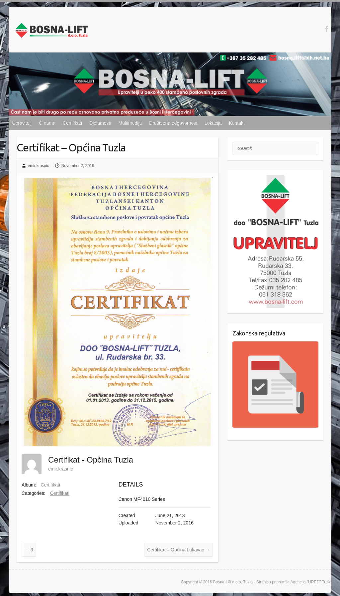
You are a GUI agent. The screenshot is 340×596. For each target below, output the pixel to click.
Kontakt (236, 123)
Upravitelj (22, 123)
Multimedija (130, 123)
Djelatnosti (100, 123)
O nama (47, 123)
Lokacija (213, 123)
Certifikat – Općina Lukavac (178, 549)
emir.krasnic (38, 165)
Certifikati (72, 123)
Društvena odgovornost (173, 123)
